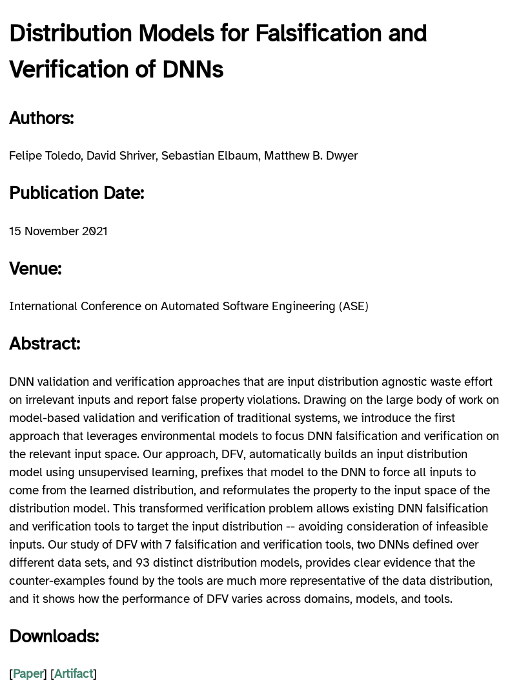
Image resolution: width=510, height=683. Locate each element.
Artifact (73, 673)
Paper (28, 673)
